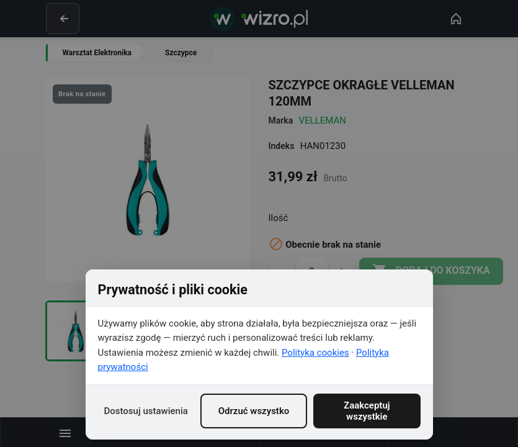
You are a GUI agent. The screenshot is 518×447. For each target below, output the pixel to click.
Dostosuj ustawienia (146, 411)
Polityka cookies (315, 352)
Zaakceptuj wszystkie (367, 411)
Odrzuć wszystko (254, 411)
